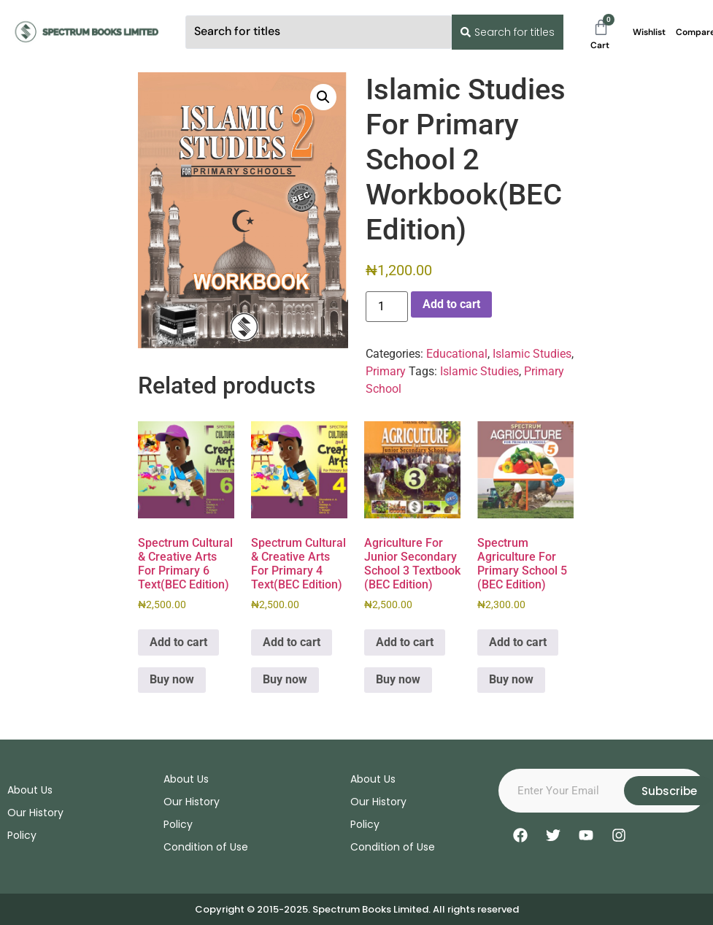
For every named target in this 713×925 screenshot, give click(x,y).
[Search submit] (505, 32)
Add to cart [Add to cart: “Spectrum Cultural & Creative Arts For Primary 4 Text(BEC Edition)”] (291, 642)
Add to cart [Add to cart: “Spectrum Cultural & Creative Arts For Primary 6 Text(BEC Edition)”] (178, 642)
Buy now (172, 679)
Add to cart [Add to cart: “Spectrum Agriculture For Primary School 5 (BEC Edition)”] (518, 642)
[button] (323, 97)
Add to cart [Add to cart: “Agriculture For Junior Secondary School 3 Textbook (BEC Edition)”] (404, 642)
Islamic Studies (532, 354)
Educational (456, 354)
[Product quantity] (387, 306)
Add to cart (451, 304)
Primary (386, 371)
